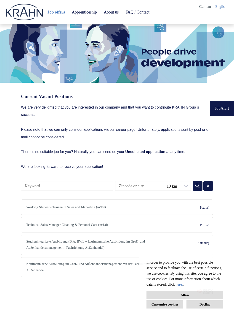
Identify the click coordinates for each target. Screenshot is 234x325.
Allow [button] (185, 295)
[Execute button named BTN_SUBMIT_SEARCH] (197, 186)
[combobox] (177, 186)
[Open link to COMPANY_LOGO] (24, 12)
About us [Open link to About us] (111, 12)
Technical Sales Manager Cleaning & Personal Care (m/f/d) (67, 225)
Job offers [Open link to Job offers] (56, 12)
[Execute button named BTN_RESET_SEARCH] (208, 186)
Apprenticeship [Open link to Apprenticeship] (84, 12)
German (205, 6)
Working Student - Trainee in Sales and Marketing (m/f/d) (66, 207)
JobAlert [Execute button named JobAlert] (222, 108)
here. (179, 284)
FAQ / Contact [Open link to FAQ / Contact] (137, 12)
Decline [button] (204, 304)
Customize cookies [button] (165, 304)
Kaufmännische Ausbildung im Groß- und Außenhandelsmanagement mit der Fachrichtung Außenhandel (88, 267)
